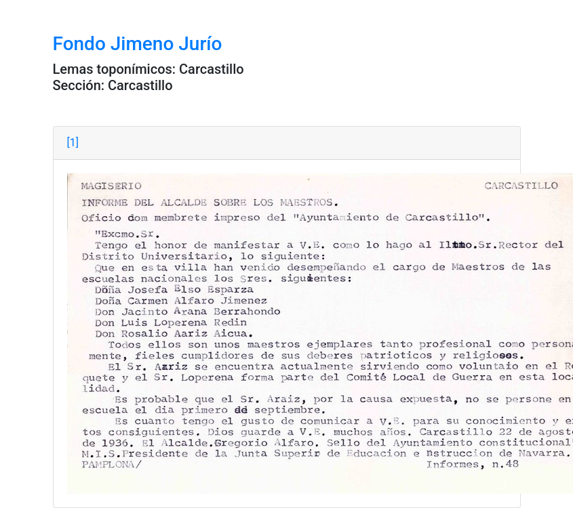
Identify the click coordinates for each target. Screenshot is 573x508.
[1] (73, 142)
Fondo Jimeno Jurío (137, 44)
